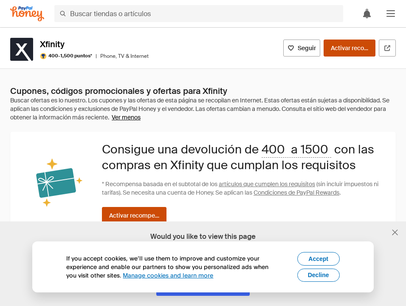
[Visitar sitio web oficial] (387, 48)
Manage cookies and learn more (168, 275)
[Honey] (27, 13)
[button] (391, 13)
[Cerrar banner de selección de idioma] (395, 232)
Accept (318, 258)
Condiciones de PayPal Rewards (296, 192)
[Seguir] (301, 48)
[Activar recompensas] (349, 48)
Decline (318, 275)
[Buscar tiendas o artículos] (198, 13)
